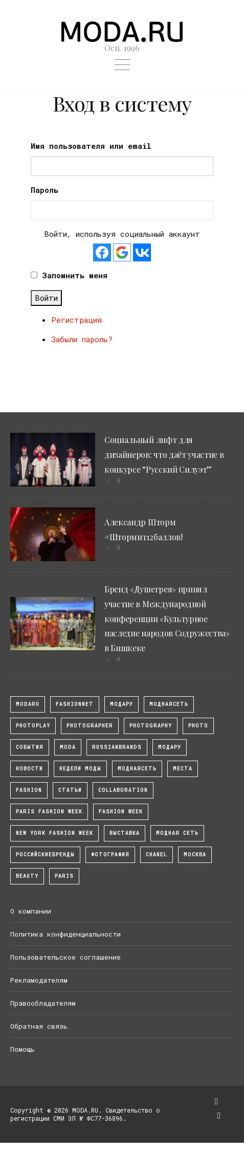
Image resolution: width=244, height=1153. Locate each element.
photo (198, 725)
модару (121, 704)
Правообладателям (43, 1003)
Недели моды (80, 768)
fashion (29, 790)
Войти (46, 298)
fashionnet (75, 704)
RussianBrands (117, 747)
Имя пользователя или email (91, 146)
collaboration (123, 790)
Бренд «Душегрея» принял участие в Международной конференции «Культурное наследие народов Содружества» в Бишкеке (167, 618)
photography (150, 725)
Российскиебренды (45, 854)
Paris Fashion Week (49, 811)
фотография (110, 854)
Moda (68, 747)
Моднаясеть (137, 768)
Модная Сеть (177, 833)
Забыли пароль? (82, 339)
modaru (27, 704)
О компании (30, 911)
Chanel (156, 854)
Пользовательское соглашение (65, 957)
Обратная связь (39, 1026)
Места (182, 768)
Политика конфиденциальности (65, 934)
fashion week (121, 811)
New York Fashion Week (54, 833)
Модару (169, 747)
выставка (124, 833)
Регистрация (76, 320)
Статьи (70, 790)
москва (195, 854)
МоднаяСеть (168, 704)
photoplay (33, 725)
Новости (29, 768)
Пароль (44, 190)
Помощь (22, 1049)
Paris (64, 876)
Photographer (89, 725)
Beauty (27, 876)
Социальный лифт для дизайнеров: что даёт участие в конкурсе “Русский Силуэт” (164, 454)
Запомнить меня (74, 275)
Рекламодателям (39, 980)
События (29, 747)
